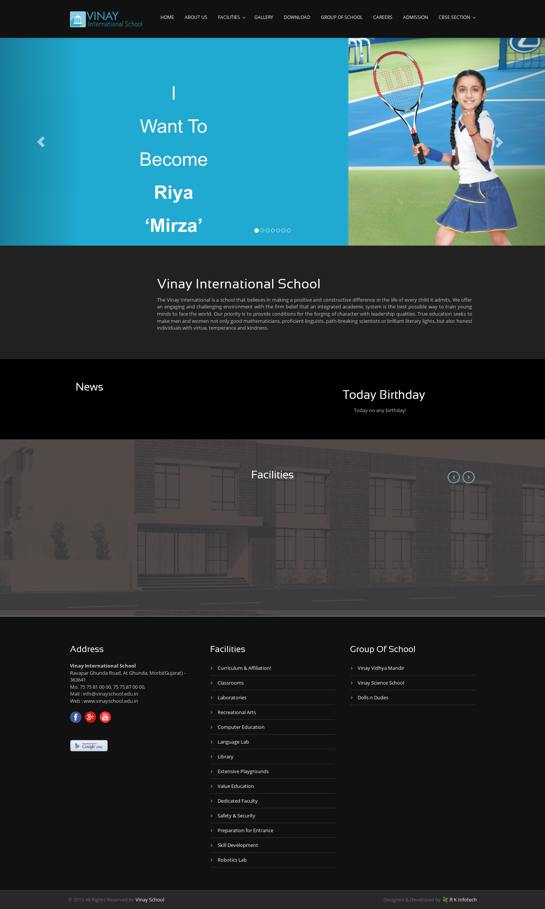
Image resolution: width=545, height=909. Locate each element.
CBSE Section (454, 17)
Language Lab (233, 741)
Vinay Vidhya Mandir (381, 668)
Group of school (342, 17)
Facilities (229, 17)
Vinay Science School (381, 682)
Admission (415, 17)
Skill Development (238, 845)
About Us (196, 17)
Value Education (236, 786)
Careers (382, 17)
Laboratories (232, 697)
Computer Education (241, 727)
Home (167, 17)
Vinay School (149, 899)
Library (226, 756)
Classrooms (231, 682)
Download (297, 17)
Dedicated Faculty (238, 800)
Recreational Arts (237, 712)
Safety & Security (236, 815)
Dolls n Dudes (373, 697)
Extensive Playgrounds (243, 771)
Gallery (263, 17)
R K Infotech (460, 899)
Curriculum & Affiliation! (244, 668)
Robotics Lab (232, 859)
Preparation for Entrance (245, 830)
